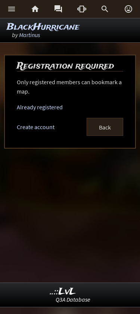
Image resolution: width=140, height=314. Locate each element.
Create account (36, 127)
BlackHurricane (43, 27)
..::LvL (62, 291)
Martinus (29, 35)
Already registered (40, 107)
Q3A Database (73, 299)
